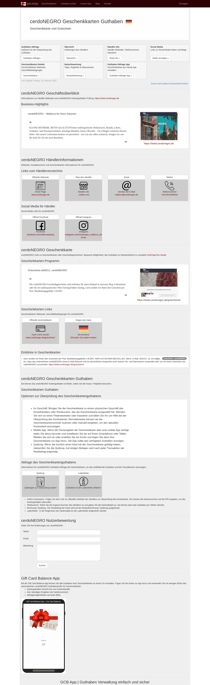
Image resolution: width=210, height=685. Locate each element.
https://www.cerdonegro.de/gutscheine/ (66, 364)
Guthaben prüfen (68, 3)
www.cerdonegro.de (41, 195)
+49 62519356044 (169, 195)
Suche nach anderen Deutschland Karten (169, 83)
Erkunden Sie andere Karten (83, 337)
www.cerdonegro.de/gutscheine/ (40, 337)
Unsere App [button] (85, 3)
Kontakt (107, 3)
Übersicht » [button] (71, 58)
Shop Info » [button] (114, 58)
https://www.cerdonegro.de (107, 98)
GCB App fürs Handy (156, 255)
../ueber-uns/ (83, 195)
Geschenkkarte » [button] (31, 75)
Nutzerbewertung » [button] (75, 75)
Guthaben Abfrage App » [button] (120, 75)
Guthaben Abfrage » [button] (32, 58)
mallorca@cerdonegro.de (126, 195)
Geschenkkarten (49, 3)
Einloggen (183, 3)
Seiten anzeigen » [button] (160, 58)
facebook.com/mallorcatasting (40, 234)
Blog (98, 3)
